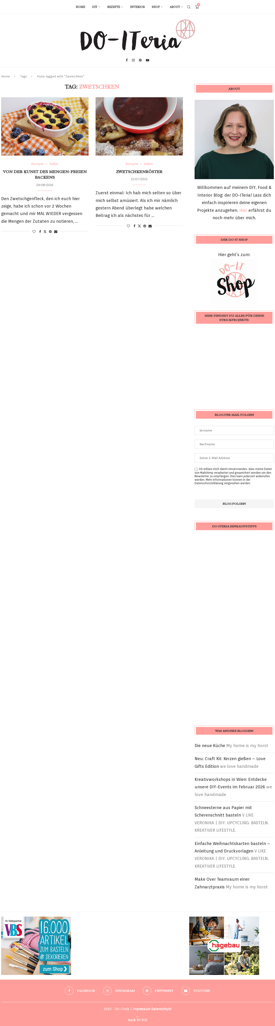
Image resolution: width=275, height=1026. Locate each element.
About (175, 7)
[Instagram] (133, 60)
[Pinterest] (140, 60)
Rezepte (113, 7)
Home (80, 7)
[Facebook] (127, 60)
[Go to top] (137, 1019)
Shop (156, 7)
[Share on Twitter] (45, 231)
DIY (94, 7)
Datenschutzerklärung (209, 483)
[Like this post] (34, 231)
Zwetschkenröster (139, 171)
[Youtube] (147, 60)
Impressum (141, 1009)
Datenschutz (161, 1009)
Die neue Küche (210, 745)
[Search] (188, 7)
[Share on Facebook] (40, 231)
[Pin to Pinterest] (50, 231)
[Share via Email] (55, 231)
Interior (137, 7)
